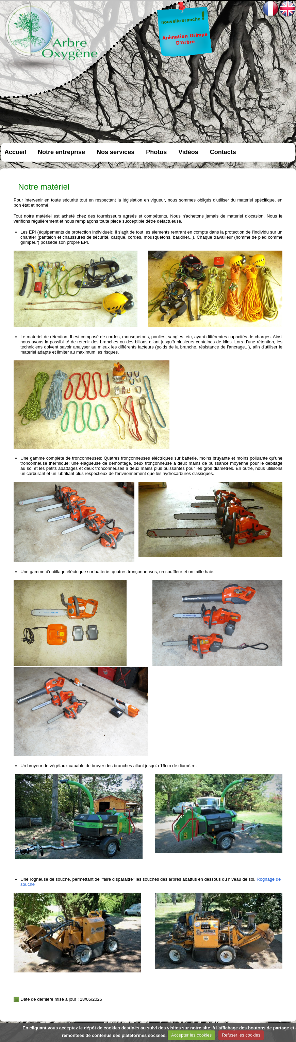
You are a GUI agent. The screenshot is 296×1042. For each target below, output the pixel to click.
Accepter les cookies (191, 1035)
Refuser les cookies (241, 1035)
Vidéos (188, 152)
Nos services (115, 152)
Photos (156, 152)
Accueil (15, 152)
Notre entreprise (61, 152)
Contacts (223, 152)
